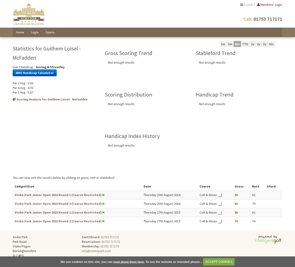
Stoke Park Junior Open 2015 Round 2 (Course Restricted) (58, 221)
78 (236, 221)
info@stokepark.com (96, 251)
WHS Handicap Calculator (35, 73)
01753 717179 (109, 246)
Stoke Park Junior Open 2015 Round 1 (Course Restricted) (58, 212)
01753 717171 (110, 237)
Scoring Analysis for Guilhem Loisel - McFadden (50, 99)
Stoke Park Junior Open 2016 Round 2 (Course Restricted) (58, 204)
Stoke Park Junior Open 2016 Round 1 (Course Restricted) (58, 195)
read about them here (128, 261)
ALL (271, 44)
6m (237, 44)
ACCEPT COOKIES (218, 261)
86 (236, 195)
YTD (245, 44)
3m (230, 44)
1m (223, 44)
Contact (247, 5)
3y (264, 44)
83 (236, 204)
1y (252, 44)
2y (258, 44)
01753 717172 (111, 242)
